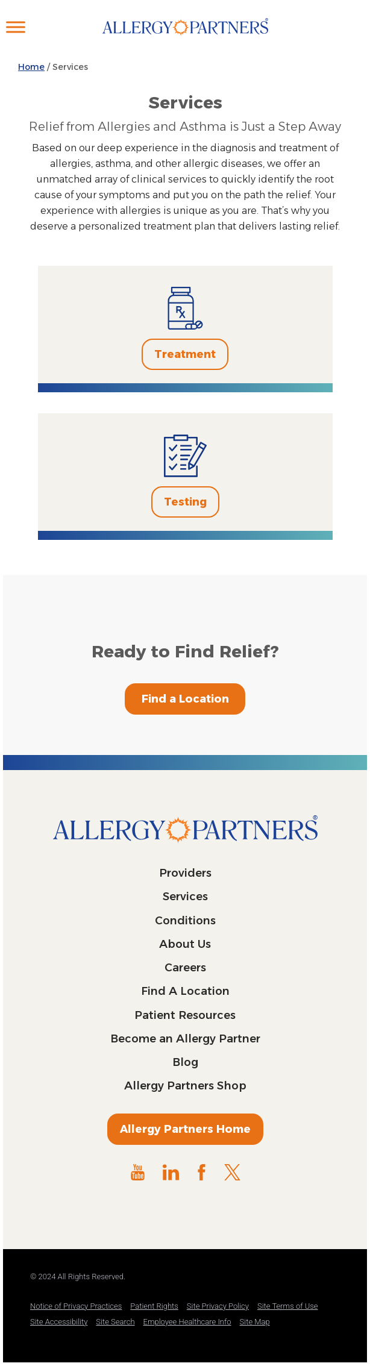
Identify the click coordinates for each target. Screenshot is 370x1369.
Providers (185, 873)
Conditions (185, 920)
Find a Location (185, 699)
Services (185, 896)
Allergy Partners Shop (185, 1085)
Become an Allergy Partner (185, 1038)
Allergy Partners (185, 39)
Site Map (255, 1321)
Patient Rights (154, 1306)
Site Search (115, 1321)
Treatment (185, 354)
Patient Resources (185, 1015)
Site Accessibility (58, 1321)
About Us (185, 944)
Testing (185, 502)
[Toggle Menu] (15, 27)
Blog (185, 1062)
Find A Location (185, 991)
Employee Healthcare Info (187, 1321)
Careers (185, 967)
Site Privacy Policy (218, 1306)
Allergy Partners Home (185, 1129)
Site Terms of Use (287, 1306)
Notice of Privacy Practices (76, 1306)
